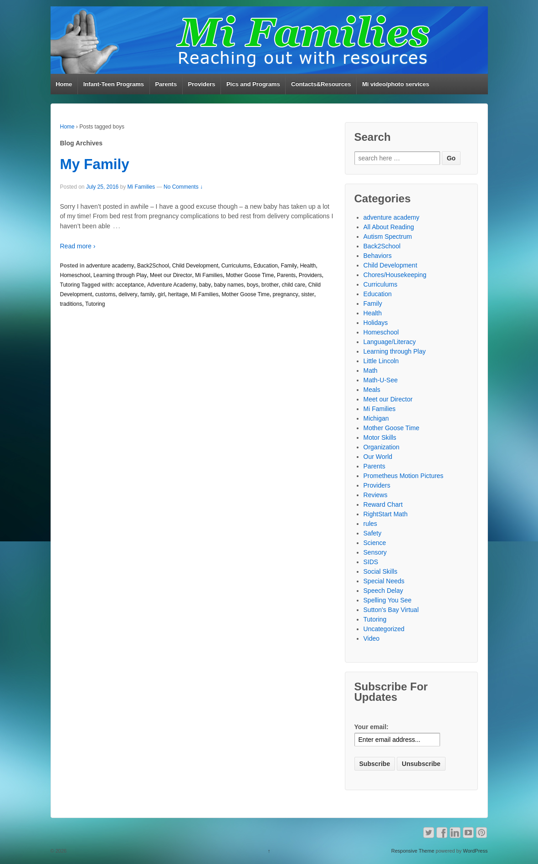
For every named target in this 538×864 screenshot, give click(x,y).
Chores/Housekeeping (395, 274)
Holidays (376, 322)
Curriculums (236, 265)
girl (161, 294)
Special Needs (384, 581)
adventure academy (110, 265)
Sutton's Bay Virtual (391, 609)
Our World (378, 456)
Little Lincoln (381, 361)
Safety (373, 533)
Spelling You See (388, 600)
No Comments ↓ (183, 187)
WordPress (475, 851)
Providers (201, 84)
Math (371, 370)
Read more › (78, 246)
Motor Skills (380, 437)
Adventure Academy (171, 285)
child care (293, 285)
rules (370, 523)
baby (205, 285)
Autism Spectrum (388, 236)
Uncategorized (384, 629)
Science (375, 542)
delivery (127, 294)
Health (308, 265)
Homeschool (75, 275)
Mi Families (141, 187)
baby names (229, 285)
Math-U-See (381, 380)
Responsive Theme (413, 851)
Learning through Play (120, 275)
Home (64, 84)
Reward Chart (383, 504)
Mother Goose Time (250, 275)
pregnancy (285, 294)
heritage (178, 294)
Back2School (153, 265)
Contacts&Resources (321, 84)
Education (265, 265)
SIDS (371, 562)
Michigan (376, 418)
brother (270, 285)
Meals (372, 389)
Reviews (376, 495)
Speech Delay (383, 590)
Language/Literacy (390, 341)
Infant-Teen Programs (113, 84)
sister (307, 294)
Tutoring (70, 285)
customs (105, 294)
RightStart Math (386, 514)
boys (252, 285)
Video (372, 638)
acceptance (130, 285)
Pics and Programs (253, 84)
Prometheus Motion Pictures (404, 475)
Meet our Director (171, 275)
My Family (94, 164)
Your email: (371, 726)
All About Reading (389, 227)
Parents (166, 84)
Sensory (375, 552)
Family (289, 265)
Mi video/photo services (395, 84)
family (147, 294)
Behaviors (378, 255)
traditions (71, 304)
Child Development (195, 265)
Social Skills (381, 571)
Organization (382, 447)
